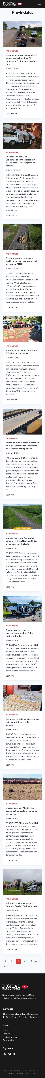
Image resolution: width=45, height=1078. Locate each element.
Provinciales (12, 51)
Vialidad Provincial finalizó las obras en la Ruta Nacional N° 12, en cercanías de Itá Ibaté (21, 541)
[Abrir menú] (39, 3)
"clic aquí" (32, 1073)
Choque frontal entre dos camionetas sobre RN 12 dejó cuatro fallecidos (20, 633)
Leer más (11, 114)
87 (5, 966)
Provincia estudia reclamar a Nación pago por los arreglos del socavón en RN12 (21, 261)
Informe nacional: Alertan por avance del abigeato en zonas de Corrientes (21, 811)
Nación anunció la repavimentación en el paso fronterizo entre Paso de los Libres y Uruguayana (22, 445)
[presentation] (22, 34)
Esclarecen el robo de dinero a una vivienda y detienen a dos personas (22, 722)
